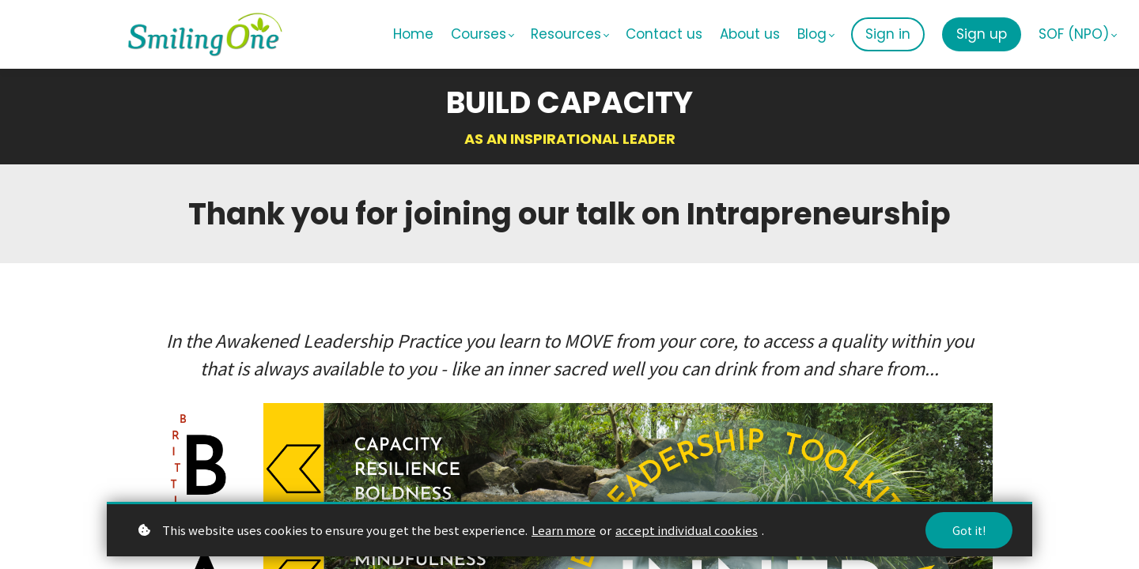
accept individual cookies (686, 530)
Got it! (969, 530)
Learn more (564, 530)
